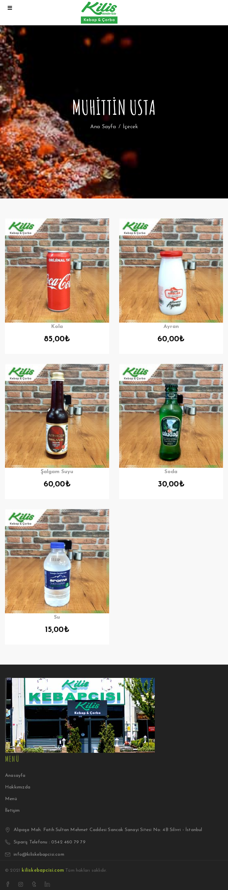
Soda (170, 471)
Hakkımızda (17, 787)
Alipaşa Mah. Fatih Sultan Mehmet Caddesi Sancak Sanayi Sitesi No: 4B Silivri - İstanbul (108, 829)
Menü (11, 798)
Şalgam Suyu (57, 471)
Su (57, 617)
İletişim (12, 810)
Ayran (171, 326)
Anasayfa (15, 775)
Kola (57, 326)
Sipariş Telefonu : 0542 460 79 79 (50, 842)
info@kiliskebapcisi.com (39, 854)
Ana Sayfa (103, 127)
